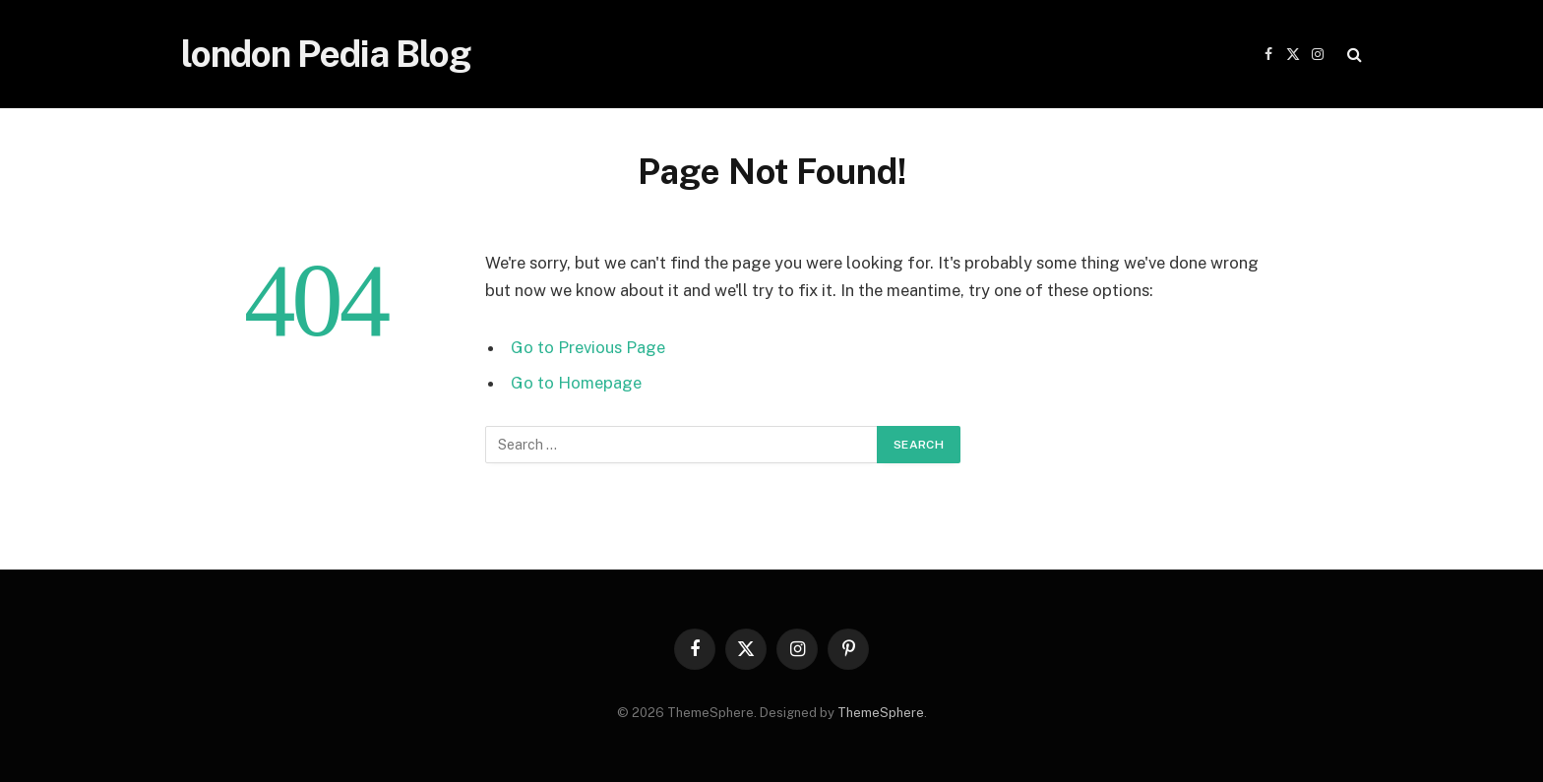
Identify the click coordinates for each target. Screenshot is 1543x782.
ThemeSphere (880, 712)
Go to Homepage (576, 382)
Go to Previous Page (588, 347)
